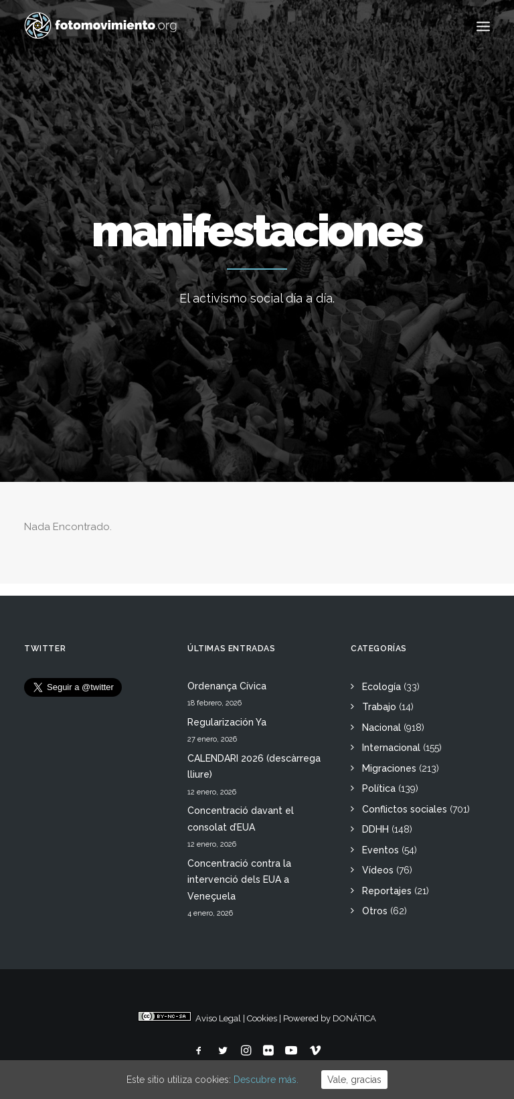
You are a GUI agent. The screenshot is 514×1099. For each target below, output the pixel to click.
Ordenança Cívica (226, 686)
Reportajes (387, 890)
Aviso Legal (218, 1018)
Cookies (262, 1018)
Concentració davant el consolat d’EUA (240, 819)
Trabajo (379, 706)
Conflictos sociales (404, 809)
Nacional (381, 727)
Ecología (381, 686)
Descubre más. (266, 1079)
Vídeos (378, 870)
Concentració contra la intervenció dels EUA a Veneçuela (239, 880)
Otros (375, 911)
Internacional (391, 747)
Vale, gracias (354, 1079)
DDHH (375, 829)
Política (379, 788)
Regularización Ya (226, 722)
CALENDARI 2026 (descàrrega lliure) (254, 766)
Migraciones (389, 768)
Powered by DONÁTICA (329, 1018)
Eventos (380, 850)
